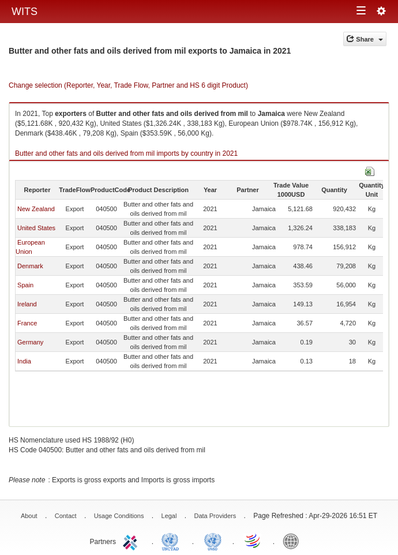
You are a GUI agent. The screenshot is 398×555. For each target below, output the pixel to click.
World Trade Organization (253, 540)
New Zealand (36, 208)
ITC (132, 540)
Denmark (30, 265)
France (27, 323)
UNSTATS (212, 540)
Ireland (27, 304)
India (24, 361)
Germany (30, 342)
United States (36, 227)
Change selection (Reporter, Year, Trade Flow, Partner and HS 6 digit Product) (128, 85)
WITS (24, 11)
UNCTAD (172, 540)
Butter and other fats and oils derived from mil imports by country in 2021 (126, 153)
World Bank (293, 540)
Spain (25, 285)
